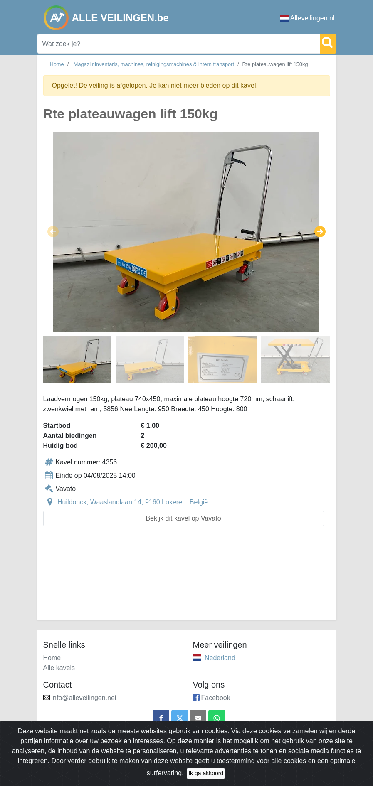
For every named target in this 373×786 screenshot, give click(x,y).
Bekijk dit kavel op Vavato (183, 518)
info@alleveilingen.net (84, 697)
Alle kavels (59, 667)
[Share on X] (179, 718)
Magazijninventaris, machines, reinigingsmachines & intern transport (154, 64)
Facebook (215, 697)
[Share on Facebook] (161, 718)
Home (57, 64)
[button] (53, 232)
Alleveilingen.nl (307, 18)
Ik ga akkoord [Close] (205, 777)
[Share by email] (198, 718)
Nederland (220, 657)
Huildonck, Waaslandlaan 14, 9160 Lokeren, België (132, 502)
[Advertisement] (186, 578)
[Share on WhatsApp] (216, 718)
